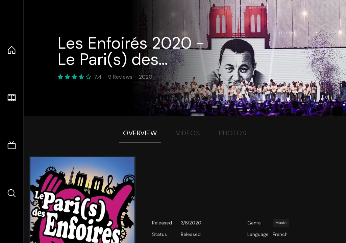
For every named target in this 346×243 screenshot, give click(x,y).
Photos (232, 133)
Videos (188, 133)
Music (281, 222)
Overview (140, 133)
